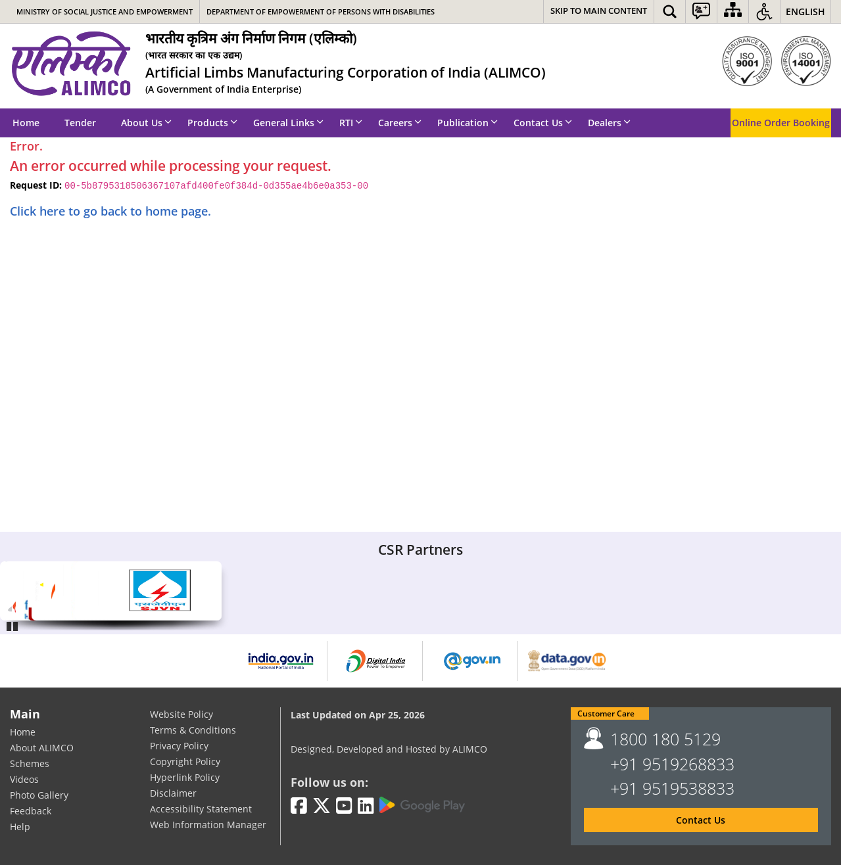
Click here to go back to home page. (110, 211)
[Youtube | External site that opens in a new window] (344, 806)
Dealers (609, 122)
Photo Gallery (39, 795)
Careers (399, 122)
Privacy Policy (179, 746)
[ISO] (776, 61)
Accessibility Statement (201, 809)
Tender (80, 122)
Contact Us (543, 122)
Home (25, 122)
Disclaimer (173, 793)
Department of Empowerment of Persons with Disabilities (320, 11)
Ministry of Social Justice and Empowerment (104, 11)
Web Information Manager (208, 825)
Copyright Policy (185, 762)
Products (212, 122)
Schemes (29, 764)
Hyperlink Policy (185, 778)
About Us (146, 122)
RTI (350, 122)
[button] (669, 11)
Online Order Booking (781, 122)
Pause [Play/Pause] (13, 624)
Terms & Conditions (193, 730)
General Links (288, 122)
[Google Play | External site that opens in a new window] (422, 805)
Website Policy (181, 715)
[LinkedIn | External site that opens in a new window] (366, 806)
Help (20, 827)
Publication (467, 122)
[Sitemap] (732, 11)
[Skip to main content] (599, 11)
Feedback (30, 811)
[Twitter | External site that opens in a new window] (321, 806)
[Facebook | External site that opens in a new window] (299, 806)
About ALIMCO (42, 748)
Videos (24, 780)
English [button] (805, 11)
